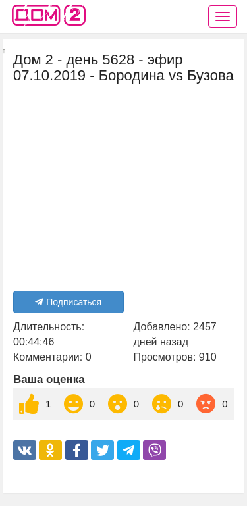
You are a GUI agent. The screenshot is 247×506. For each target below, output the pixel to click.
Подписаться (68, 302)
